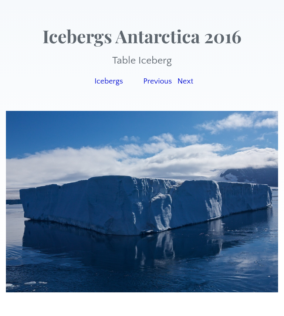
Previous (157, 81)
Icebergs (108, 81)
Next (185, 81)
